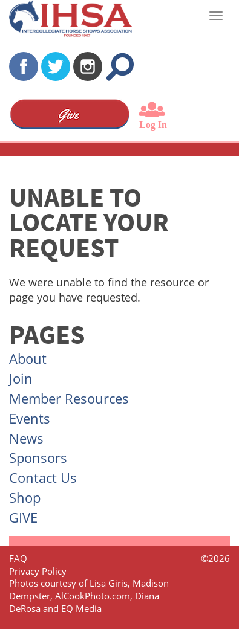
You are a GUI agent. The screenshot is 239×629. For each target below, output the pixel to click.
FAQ (18, 558)
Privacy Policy (38, 571)
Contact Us (43, 477)
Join (21, 378)
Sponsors (38, 457)
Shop (25, 497)
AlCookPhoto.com (92, 596)
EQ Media (81, 608)
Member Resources (69, 398)
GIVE (23, 517)
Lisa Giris (109, 583)
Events (29, 418)
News (26, 438)
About (28, 358)
